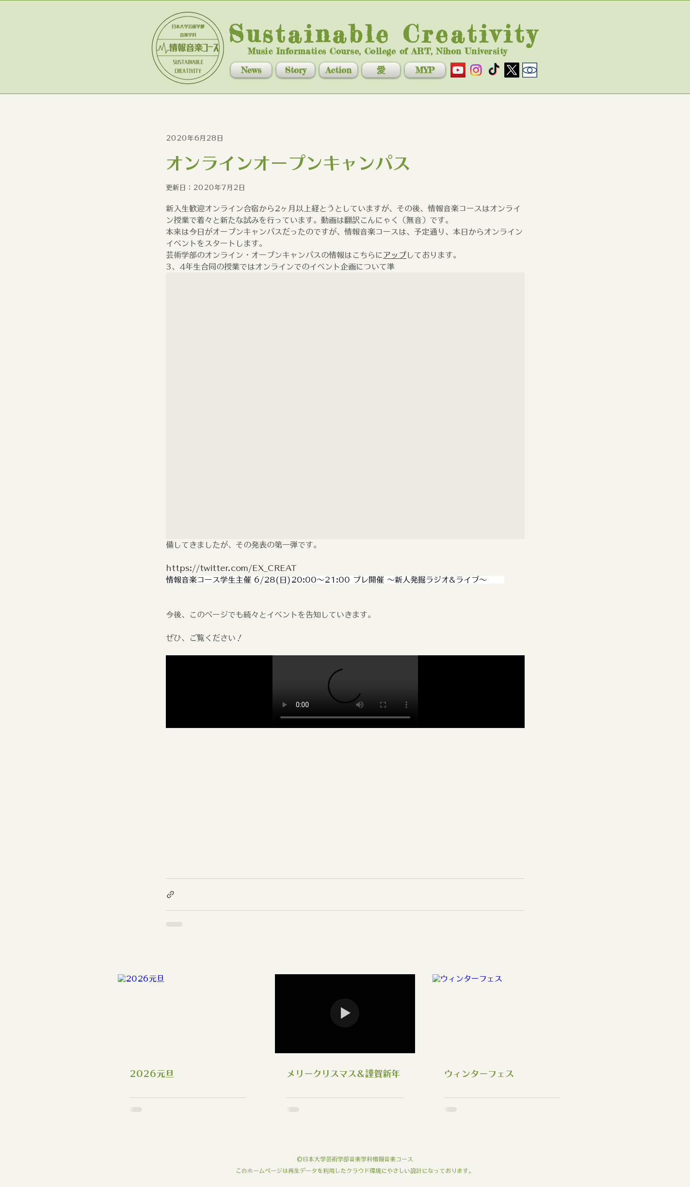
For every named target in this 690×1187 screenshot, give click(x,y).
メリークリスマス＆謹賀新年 (343, 1073)
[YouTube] (457, 70)
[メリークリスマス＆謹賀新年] (345, 1013)
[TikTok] (493, 70)
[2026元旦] (188, 1013)
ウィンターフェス (479, 1073)
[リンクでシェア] (170, 894)
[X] (511, 70)
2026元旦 (151, 1073)
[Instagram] (475, 70)
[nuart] (529, 70)
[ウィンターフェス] (503, 1013)
